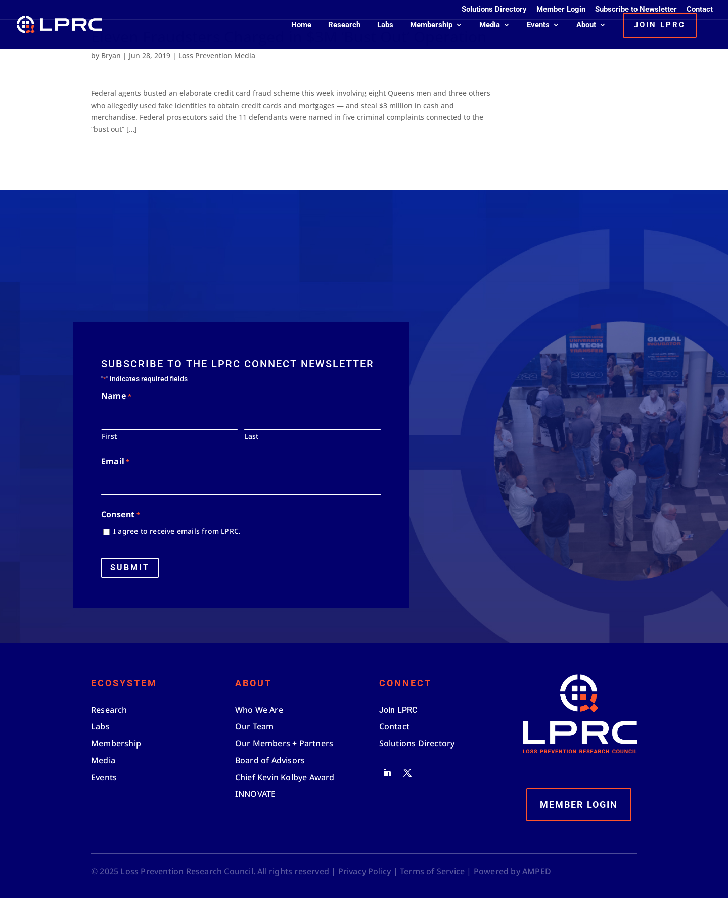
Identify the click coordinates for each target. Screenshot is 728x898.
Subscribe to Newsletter (636, 10)
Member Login (560, 10)
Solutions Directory (494, 10)
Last (251, 436)
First (109, 436)
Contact (700, 10)
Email (115, 462)
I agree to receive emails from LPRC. (177, 531)
